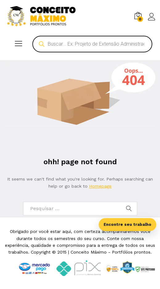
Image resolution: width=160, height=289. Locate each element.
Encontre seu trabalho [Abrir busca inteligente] (127, 224)
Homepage (100, 186)
